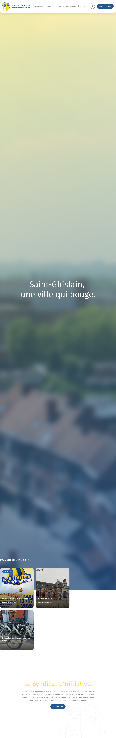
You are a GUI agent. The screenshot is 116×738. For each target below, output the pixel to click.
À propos (81, 6)
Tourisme (60, 6)
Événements (71, 6)
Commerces (50, 6)
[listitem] (53, 588)
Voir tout (31, 560)
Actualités (39, 6)
